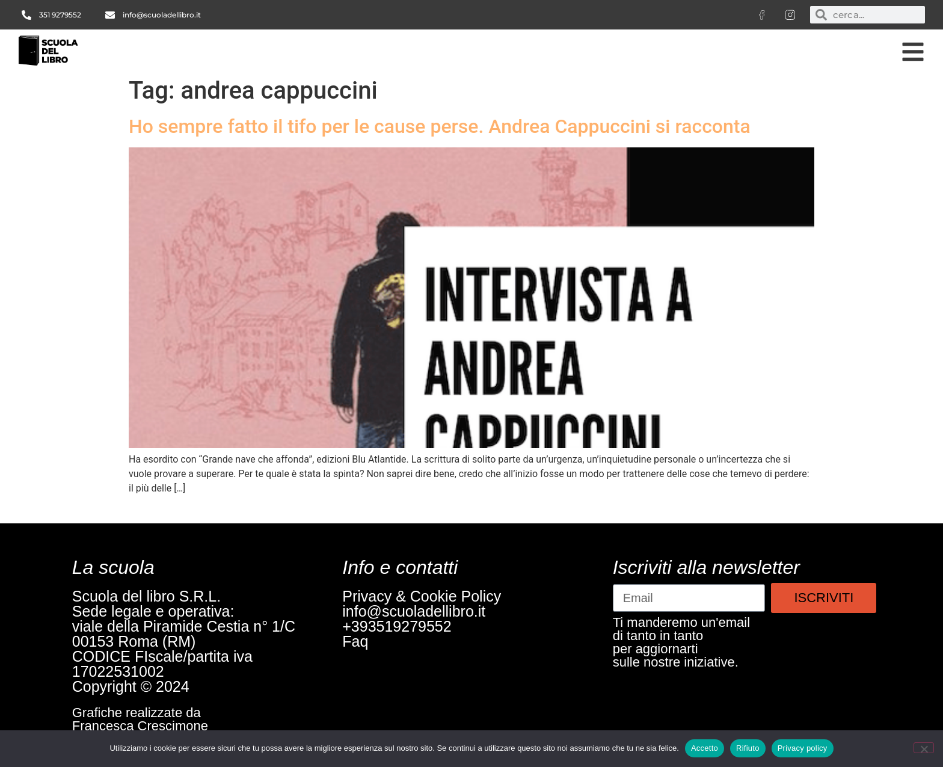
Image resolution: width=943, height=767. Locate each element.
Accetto (704, 748)
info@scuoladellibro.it (413, 611)
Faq (355, 641)
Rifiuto (748, 748)
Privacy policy (803, 748)
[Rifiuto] (924, 747)
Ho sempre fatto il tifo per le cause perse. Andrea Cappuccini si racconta (440, 126)
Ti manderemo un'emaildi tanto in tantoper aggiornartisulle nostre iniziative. (681, 642)
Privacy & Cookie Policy (421, 596)
